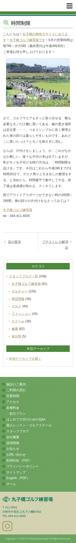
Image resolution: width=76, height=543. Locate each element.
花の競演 (14, 242)
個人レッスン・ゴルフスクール (29, 425)
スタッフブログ (17, 431)
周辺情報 (18, 299)
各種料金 (12, 407)
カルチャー (20, 291)
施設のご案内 (16, 384)
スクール (18, 321)
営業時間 (12, 396)
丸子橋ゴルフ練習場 (17, 210)
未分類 (16, 336)
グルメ (16, 306)
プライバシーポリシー (22, 466)
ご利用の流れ (16, 390)
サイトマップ (16, 472)
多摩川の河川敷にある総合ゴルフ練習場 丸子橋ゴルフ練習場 (24, 7)
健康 (15, 329)
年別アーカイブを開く (25, 358)
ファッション (21, 313)
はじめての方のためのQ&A (26, 419)
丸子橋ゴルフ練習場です (27, 40)
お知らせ (12, 448)
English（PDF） (18, 478)
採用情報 (12, 443)
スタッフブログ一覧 (23, 276)
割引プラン (18, 413)
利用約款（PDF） (19, 460)
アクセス (12, 402)
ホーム (11, 484)
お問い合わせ (16, 454)
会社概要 (12, 437)
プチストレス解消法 (55, 245)
